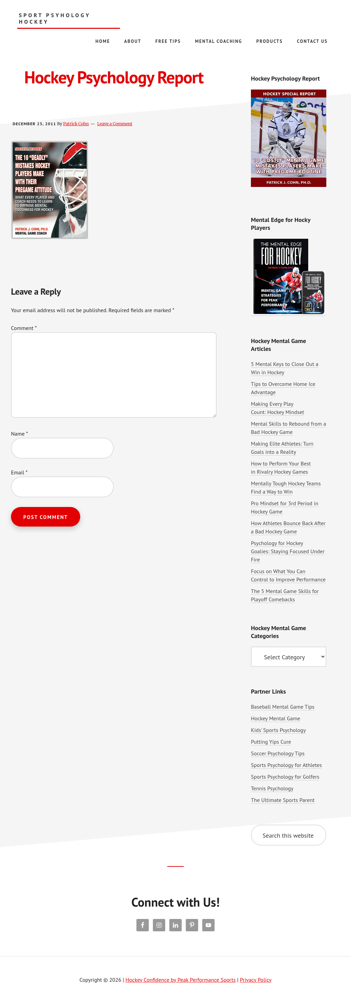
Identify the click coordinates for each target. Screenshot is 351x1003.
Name (19, 433)
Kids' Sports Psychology (278, 730)
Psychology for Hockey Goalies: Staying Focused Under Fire (288, 551)
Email (19, 472)
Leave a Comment (114, 123)
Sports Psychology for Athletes (286, 765)
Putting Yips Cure (271, 741)
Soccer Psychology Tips (278, 753)
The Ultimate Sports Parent (283, 799)
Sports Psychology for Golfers (285, 776)
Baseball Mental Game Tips (282, 706)
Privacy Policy (255, 979)
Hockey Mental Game (275, 718)
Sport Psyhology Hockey (54, 18)
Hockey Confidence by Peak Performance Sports (180, 979)
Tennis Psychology (272, 788)
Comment (24, 327)
